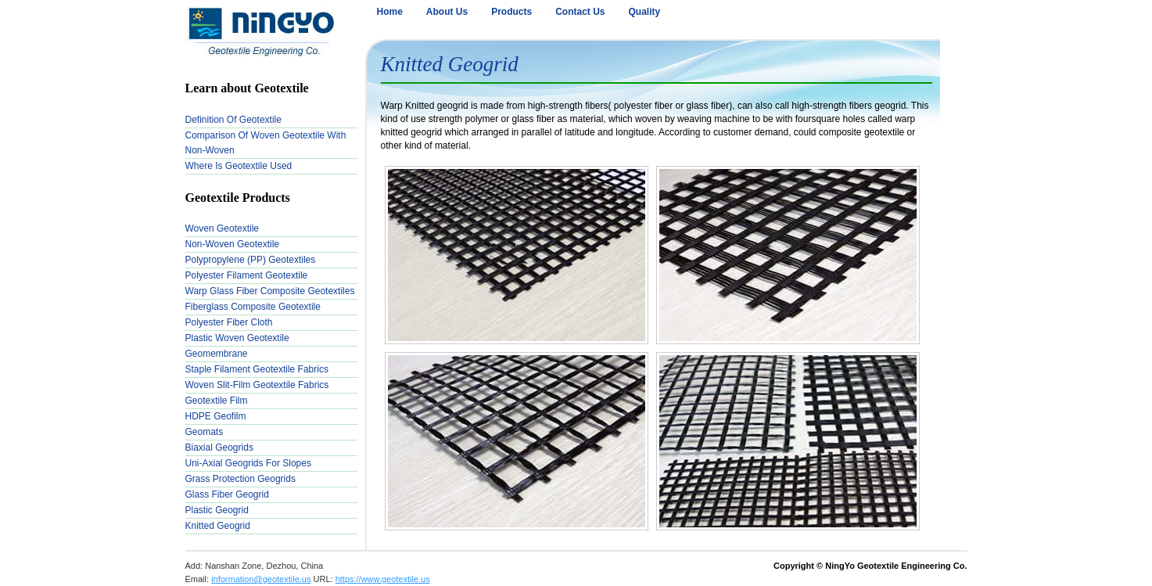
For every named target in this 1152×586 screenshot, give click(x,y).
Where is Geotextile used (238, 165)
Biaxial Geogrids (219, 447)
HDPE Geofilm (215, 416)
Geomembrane (216, 353)
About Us (447, 11)
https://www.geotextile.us (383, 579)
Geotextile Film (216, 400)
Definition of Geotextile (233, 119)
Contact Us (580, 11)
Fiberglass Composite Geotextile (253, 306)
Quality (645, 11)
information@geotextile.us (260, 579)
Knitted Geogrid (217, 525)
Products (511, 11)
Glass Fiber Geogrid (227, 494)
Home (390, 11)
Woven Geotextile (222, 228)
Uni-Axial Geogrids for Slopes (248, 463)
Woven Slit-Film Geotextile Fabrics (257, 384)
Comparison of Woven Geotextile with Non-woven (265, 143)
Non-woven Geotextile (232, 244)
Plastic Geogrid (217, 510)
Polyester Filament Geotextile (246, 275)
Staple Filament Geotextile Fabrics (256, 369)
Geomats (204, 431)
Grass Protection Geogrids (240, 478)
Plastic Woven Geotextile (237, 338)
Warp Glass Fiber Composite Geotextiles (270, 291)
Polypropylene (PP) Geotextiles (250, 259)
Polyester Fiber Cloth (229, 322)
